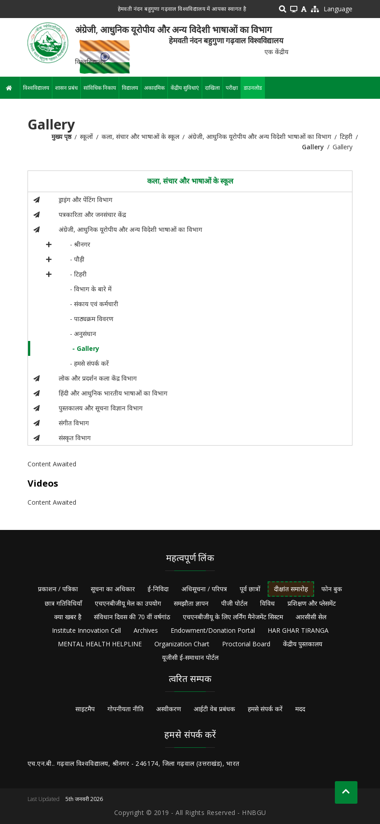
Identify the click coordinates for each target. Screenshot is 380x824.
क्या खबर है (67, 616)
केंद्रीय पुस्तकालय (302, 644)
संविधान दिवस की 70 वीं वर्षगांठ (132, 616)
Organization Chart (181, 644)
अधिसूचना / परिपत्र (204, 589)
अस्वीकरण (168, 708)
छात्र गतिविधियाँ (63, 603)
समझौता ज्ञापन (191, 603)
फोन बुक (331, 589)
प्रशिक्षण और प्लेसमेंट (311, 603)
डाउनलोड (253, 88)
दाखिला (212, 88)
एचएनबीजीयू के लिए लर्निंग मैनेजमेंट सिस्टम (233, 616)
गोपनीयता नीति (125, 708)
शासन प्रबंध (66, 88)
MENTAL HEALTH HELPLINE (100, 644)
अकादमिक (154, 88)
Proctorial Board (246, 644)
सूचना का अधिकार (113, 589)
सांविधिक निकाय (99, 88)
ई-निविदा (158, 589)
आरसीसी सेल (311, 616)
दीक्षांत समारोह (291, 589)
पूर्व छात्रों (250, 589)
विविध (267, 603)
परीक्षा (232, 88)
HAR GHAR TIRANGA (298, 630)
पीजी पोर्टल (234, 603)
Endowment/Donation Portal (213, 630)
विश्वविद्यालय (36, 88)
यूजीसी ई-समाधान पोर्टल (190, 657)
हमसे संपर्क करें (265, 708)
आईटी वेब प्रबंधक (214, 708)
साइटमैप (85, 708)
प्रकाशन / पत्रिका (58, 589)
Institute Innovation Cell (86, 630)
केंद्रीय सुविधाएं (185, 88)
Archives (146, 630)
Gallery (313, 147)
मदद (300, 708)
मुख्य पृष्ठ (61, 136)
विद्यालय (130, 88)
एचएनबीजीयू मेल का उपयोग (128, 603)
